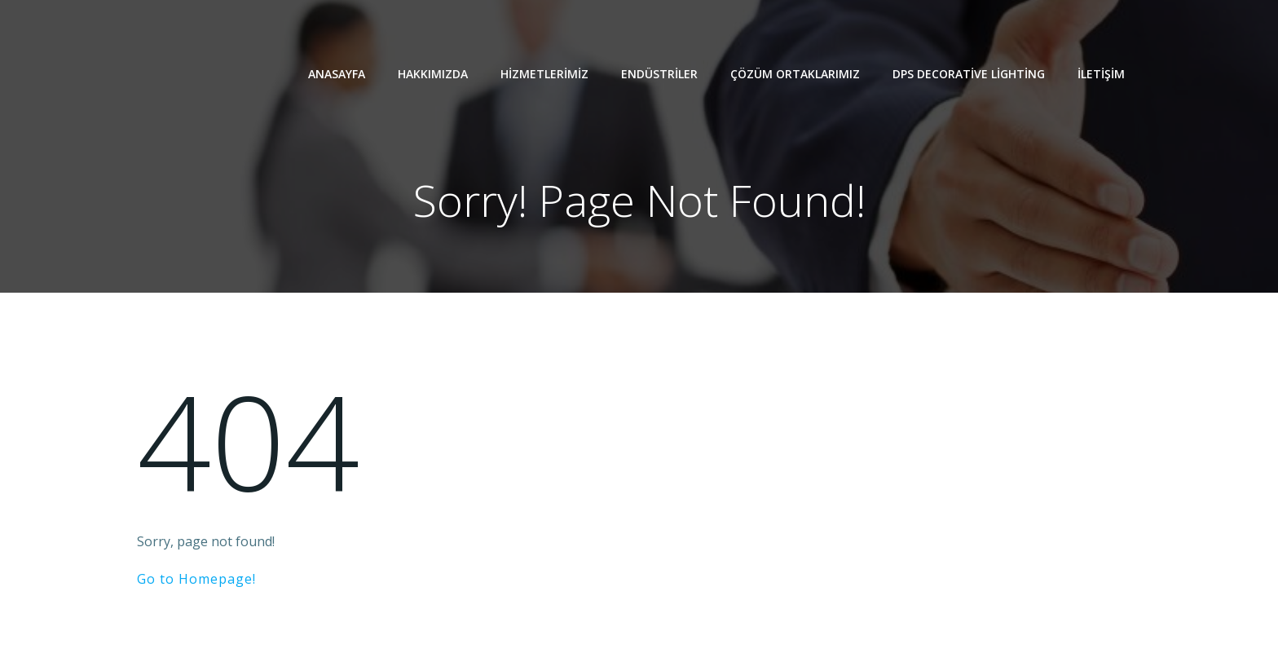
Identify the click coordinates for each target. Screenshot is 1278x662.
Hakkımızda (433, 74)
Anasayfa (336, 74)
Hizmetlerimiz (544, 74)
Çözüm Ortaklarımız (795, 74)
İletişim (1101, 74)
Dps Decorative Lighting (968, 74)
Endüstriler (659, 74)
